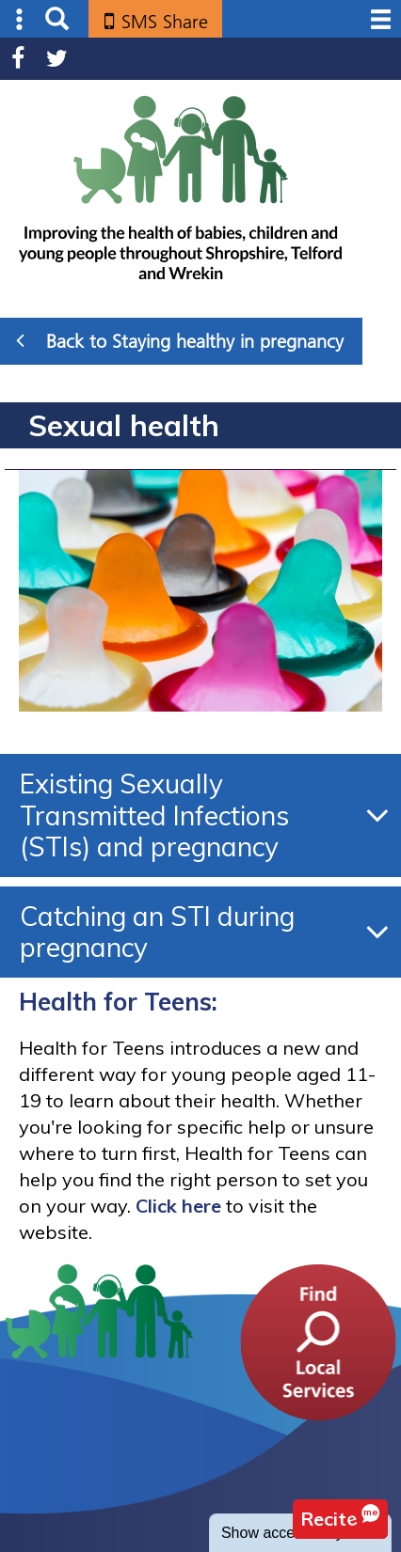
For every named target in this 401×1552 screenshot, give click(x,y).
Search (57, 19)
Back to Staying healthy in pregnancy (180, 340)
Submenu (20, 19)
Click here (178, 1205)
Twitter (57, 59)
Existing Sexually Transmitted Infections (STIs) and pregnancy (154, 815)
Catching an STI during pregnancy (157, 932)
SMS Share (164, 21)
